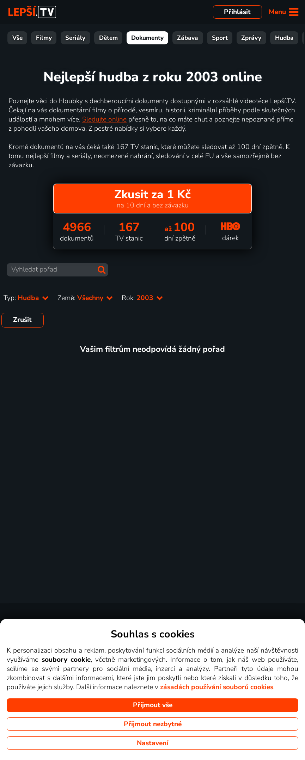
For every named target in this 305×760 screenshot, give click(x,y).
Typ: (26, 298)
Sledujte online (104, 119)
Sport (220, 38)
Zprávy (251, 38)
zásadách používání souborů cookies (216, 687)
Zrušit (22, 319)
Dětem (108, 38)
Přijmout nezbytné (153, 724)
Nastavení (152, 743)
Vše (17, 38)
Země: (85, 298)
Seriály (75, 38)
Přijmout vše (152, 705)
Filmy (44, 38)
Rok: (142, 298)
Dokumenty (147, 38)
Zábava (187, 38)
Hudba (284, 38)
